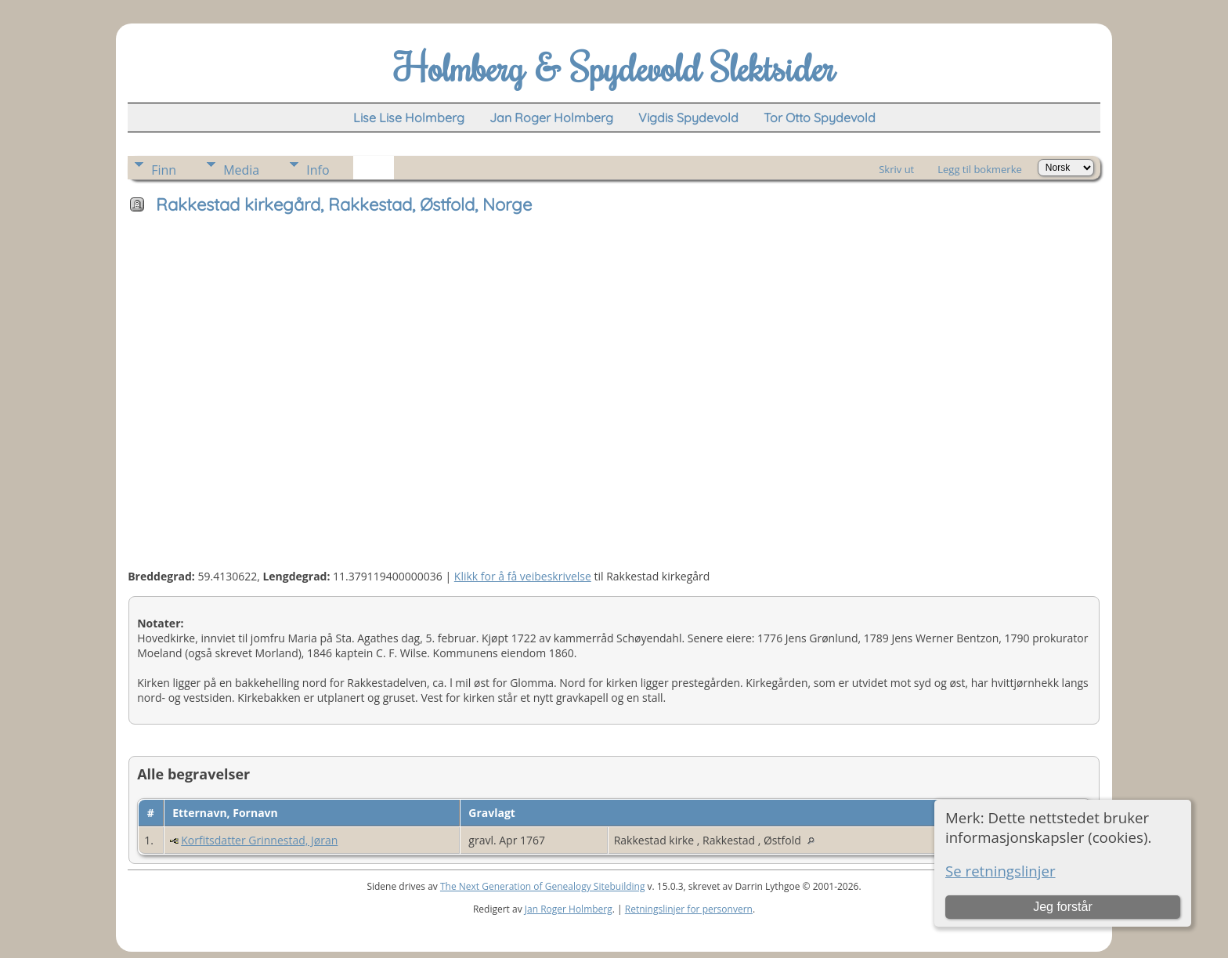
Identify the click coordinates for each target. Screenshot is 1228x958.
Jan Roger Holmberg (568, 909)
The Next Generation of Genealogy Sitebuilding (542, 886)
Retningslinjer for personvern (689, 909)
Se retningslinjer (1000, 870)
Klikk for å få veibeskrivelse (522, 576)
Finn (163, 170)
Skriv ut (896, 169)
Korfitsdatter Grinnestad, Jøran (259, 840)
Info (317, 170)
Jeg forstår (1063, 906)
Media (241, 170)
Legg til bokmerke (979, 169)
